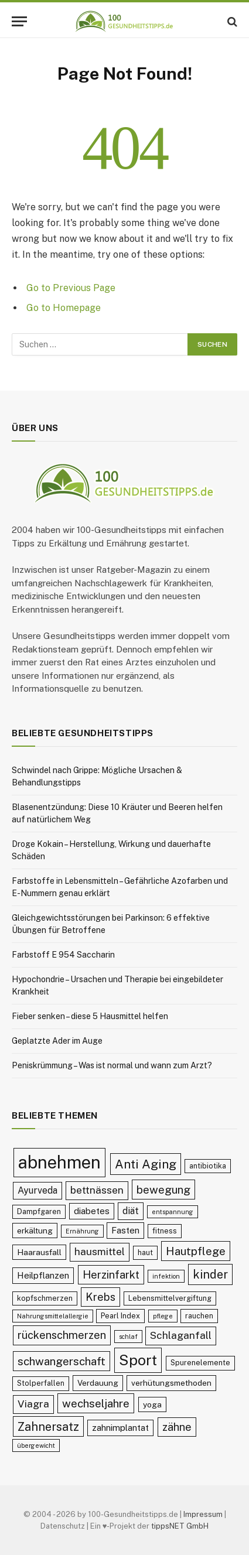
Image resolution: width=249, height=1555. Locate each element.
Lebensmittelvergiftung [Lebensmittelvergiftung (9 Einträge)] (170, 1298)
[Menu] (19, 21)
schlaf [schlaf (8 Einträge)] (128, 1336)
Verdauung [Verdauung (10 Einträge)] (97, 1382)
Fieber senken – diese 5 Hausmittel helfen (90, 1016)
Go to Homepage (63, 307)
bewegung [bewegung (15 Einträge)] (163, 1189)
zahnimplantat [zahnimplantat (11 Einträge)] (120, 1428)
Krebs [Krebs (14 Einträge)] (100, 1297)
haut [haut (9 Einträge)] (145, 1252)
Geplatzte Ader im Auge (57, 1040)
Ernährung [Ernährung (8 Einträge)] (82, 1231)
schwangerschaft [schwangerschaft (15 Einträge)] (61, 1361)
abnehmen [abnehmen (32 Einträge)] (59, 1162)
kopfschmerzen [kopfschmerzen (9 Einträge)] (45, 1298)
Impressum (203, 1514)
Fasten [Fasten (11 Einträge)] (125, 1230)
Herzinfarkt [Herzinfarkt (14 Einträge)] (111, 1275)
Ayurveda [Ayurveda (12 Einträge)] (37, 1190)
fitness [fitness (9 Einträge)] (164, 1230)
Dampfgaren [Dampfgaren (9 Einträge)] (39, 1211)
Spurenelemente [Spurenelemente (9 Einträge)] (200, 1362)
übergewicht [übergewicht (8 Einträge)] (36, 1445)
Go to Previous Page (70, 287)
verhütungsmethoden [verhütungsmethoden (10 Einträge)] (171, 1382)
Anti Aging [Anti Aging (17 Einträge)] (145, 1164)
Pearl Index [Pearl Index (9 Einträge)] (120, 1315)
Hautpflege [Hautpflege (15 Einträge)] (196, 1251)
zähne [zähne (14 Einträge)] (177, 1427)
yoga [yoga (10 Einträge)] (152, 1404)
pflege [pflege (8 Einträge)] (163, 1316)
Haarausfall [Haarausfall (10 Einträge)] (39, 1252)
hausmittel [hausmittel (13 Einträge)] (99, 1251)
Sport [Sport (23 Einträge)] (138, 1360)
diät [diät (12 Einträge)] (130, 1210)
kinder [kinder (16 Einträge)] (210, 1274)
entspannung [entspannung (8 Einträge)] (172, 1211)
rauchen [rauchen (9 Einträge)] (199, 1315)
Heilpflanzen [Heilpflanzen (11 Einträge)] (43, 1275)
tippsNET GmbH (180, 1526)
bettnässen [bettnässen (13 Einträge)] (97, 1190)
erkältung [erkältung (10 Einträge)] (35, 1230)
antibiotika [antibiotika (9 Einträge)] (207, 1165)
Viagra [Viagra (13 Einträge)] (33, 1404)
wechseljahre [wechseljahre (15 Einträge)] (95, 1403)
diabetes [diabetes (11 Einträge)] (92, 1211)
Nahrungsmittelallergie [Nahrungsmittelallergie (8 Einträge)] (52, 1316)
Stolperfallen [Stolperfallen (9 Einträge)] (40, 1383)
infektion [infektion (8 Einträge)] (166, 1276)
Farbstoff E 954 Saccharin (63, 954)
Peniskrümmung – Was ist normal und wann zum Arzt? (112, 1065)
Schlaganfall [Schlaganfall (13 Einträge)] (181, 1335)
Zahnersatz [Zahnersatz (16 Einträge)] (48, 1426)
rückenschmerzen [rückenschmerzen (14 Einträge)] (62, 1335)
